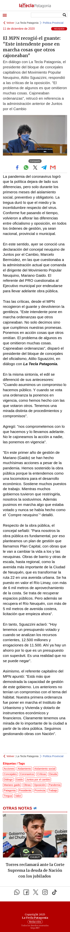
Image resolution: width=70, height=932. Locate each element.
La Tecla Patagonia (27, 22)
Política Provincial (53, 22)
